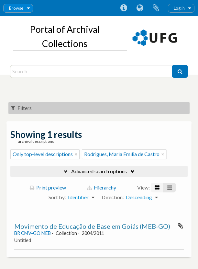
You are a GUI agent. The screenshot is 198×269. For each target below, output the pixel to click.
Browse (16, 8)
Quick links (124, 8)
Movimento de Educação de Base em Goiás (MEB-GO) (92, 226)
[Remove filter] (76, 154)
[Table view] (169, 187)
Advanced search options (99, 171)
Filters (21, 108)
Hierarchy (101, 187)
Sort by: (57, 197)
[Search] (92, 71)
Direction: (113, 197)
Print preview (48, 187)
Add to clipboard (180, 226)
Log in (179, 8)
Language (140, 8)
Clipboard (156, 8)
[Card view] (157, 187)
